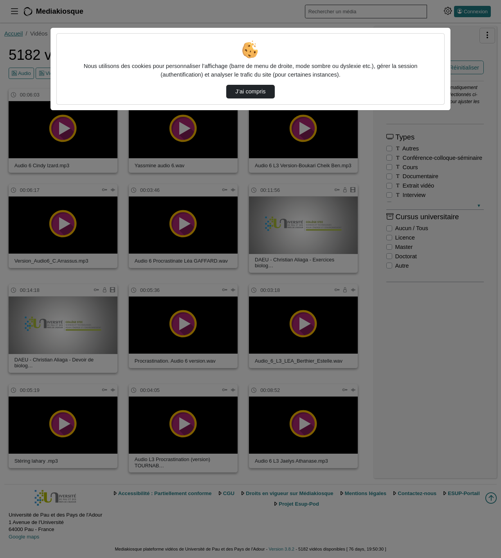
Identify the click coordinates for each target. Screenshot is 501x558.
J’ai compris (250, 91)
